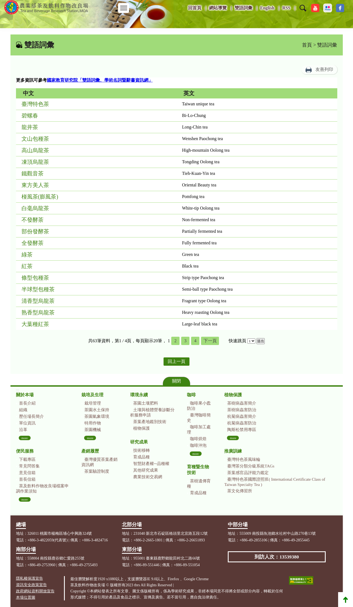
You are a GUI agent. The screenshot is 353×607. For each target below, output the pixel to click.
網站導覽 (218, 8)
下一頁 (210, 340)
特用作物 (92, 423)
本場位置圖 (25, 597)
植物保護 (141, 428)
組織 (23, 410)
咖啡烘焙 (198, 439)
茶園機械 (92, 429)
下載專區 (27, 459)
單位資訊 (27, 423)
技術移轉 (141, 450)
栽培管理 (92, 403)
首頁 (307, 45)
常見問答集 (29, 466)
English (267, 8)
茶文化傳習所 (239, 491)
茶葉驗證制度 (96, 471)
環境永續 (139, 394)
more (25, 438)
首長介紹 (27, 403)
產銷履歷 (90, 451)
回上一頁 (176, 361)
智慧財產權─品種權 (151, 463)
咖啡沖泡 (198, 445)
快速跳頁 (237, 340)
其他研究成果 (145, 470)
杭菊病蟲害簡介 (241, 416)
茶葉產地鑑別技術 (149, 421)
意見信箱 (27, 472)
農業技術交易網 (147, 477)
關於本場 (25, 394)
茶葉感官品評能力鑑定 (248, 472)
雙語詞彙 (243, 8)
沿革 (23, 429)
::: (183, 6)
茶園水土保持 (96, 410)
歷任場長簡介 (31, 416)
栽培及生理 (92, 394)
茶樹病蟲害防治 (241, 410)
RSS (286, 8)
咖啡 (191, 394)
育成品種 (141, 457)
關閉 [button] (176, 381)
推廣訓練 (233, 451)
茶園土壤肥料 (145, 403)
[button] (303, 11)
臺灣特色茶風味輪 (243, 459)
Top (345, 599)
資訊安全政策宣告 (31, 585)
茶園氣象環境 (96, 416)
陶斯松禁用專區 (241, 429)
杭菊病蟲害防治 (241, 423)
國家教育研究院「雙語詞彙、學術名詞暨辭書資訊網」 (100, 80)
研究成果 (139, 442)
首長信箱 (27, 479)
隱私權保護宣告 (29, 578)
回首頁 (194, 8)
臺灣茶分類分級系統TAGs (250, 466)
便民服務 (25, 451)
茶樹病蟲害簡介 (241, 403)
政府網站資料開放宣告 (35, 591)
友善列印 (324, 69)
